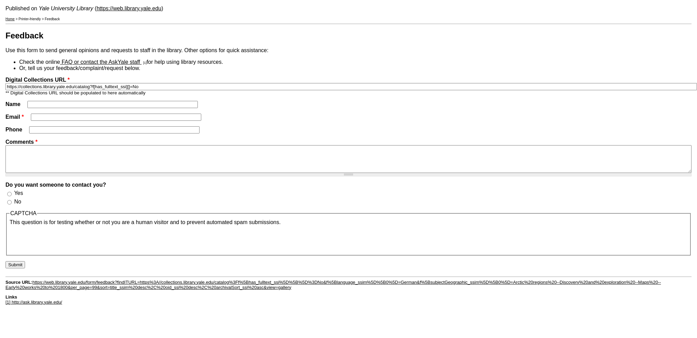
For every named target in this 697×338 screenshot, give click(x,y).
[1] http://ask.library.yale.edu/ (33, 307)
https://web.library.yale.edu (129, 8)
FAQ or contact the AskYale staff (101, 62)
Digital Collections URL (37, 80)
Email (14, 117)
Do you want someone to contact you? (55, 190)
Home (10, 19)
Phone (14, 129)
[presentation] (62, 244)
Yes (18, 198)
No (17, 207)
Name (13, 104)
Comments (21, 142)
